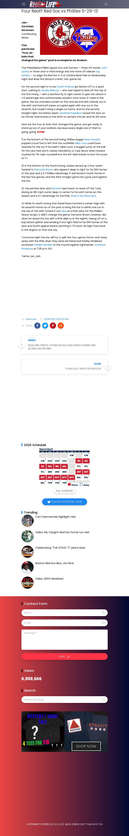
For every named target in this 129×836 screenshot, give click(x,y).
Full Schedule (64, 490)
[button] (37, 326)
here (63, 211)
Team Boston (94, 824)
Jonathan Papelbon (70, 113)
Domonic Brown (43, 169)
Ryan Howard (92, 139)
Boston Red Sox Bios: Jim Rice (54, 563)
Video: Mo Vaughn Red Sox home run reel (62, 532)
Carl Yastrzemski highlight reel (55, 517)
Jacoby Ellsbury (50, 90)
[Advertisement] (64, 288)
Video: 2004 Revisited (49, 579)
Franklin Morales (43, 244)
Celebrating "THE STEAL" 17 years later (60, 548)
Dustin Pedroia (65, 86)
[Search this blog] (64, 699)
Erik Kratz (56, 188)
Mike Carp (81, 143)
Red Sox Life (57, 824)
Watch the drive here (83, 196)
